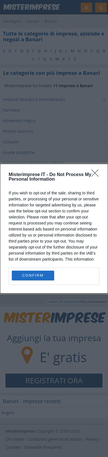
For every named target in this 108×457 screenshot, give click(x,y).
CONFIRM (33, 275)
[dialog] (54, 229)
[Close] (96, 174)
